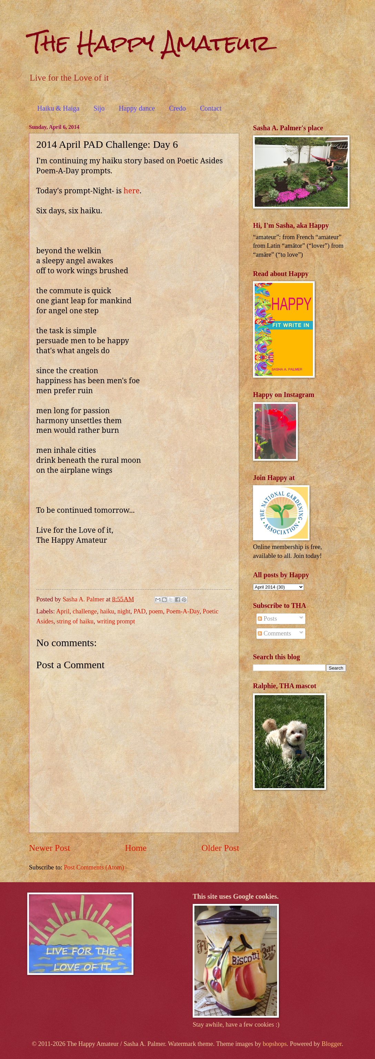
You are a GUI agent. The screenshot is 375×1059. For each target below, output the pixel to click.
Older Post (220, 848)
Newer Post (49, 848)
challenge (85, 611)
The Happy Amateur (150, 42)
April (63, 611)
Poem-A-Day (183, 611)
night (123, 611)
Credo (177, 108)
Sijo (98, 108)
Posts (267, 618)
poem (156, 611)
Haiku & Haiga (58, 108)
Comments (274, 633)
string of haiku (75, 621)
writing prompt (116, 621)
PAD (140, 611)
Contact (210, 108)
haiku (107, 611)
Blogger (332, 1043)
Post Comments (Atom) (94, 867)
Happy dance (137, 108)
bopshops (275, 1043)
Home (136, 848)
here (132, 190)
